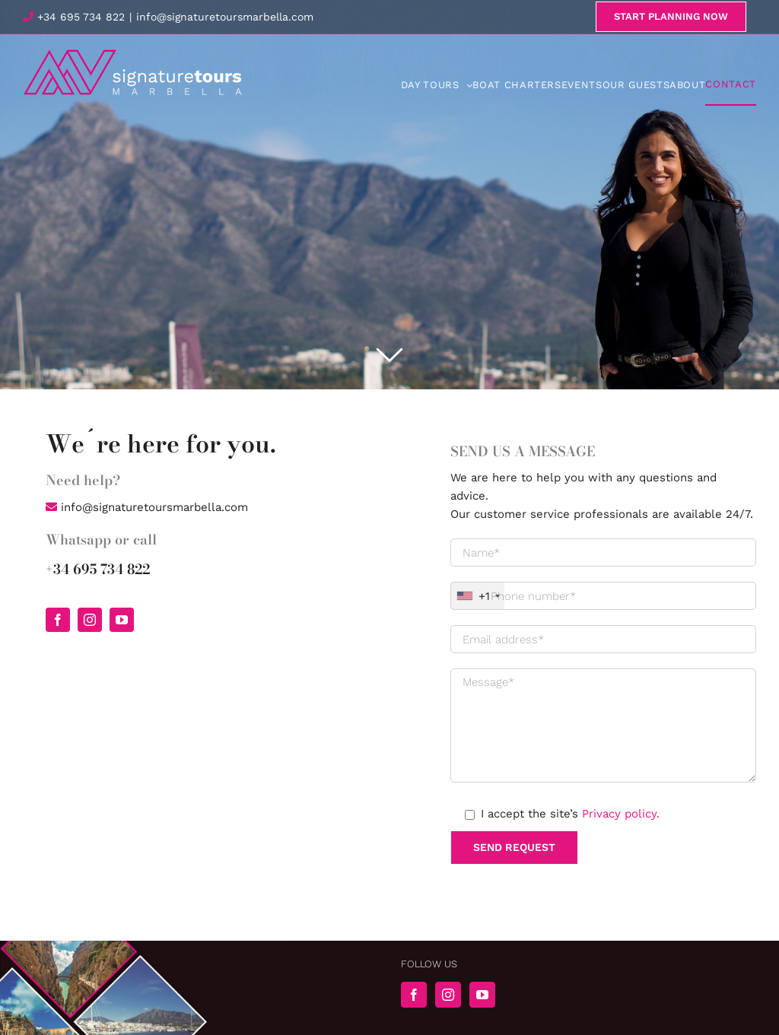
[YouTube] (482, 995)
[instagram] (90, 620)
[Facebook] (414, 995)
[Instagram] (448, 995)
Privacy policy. (621, 814)
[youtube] (122, 620)
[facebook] (58, 620)
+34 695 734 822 (74, 17)
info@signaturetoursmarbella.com (224, 17)
